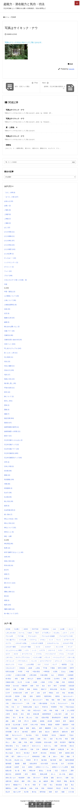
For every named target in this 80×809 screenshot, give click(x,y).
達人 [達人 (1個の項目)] (72, 778)
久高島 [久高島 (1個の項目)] (55, 671)
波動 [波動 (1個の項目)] (38, 739)
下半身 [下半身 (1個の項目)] (45, 668)
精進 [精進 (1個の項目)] (44, 756)
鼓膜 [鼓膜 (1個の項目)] (50, 792)
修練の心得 (9, 318)
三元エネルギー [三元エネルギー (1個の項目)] (11, 668)
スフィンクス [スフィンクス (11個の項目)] (70, 650)
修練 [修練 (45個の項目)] (22, 678)
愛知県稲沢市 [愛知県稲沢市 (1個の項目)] (56, 717)
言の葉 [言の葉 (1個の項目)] (49, 770)
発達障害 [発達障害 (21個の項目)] (8, 749)
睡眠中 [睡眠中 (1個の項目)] (53, 749)
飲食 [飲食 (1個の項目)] (36, 788)
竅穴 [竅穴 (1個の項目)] (13, 756)
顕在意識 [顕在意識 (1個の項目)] (59, 785)
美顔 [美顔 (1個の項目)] (62, 756)
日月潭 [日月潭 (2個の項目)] (25, 724)
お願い (7, 205)
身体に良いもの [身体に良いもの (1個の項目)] (11, 778)
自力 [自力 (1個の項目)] (62, 763)
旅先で (8, 436)
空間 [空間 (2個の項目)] (7, 756)
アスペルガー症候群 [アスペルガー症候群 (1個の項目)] (48, 636)
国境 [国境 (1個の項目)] (31, 696)
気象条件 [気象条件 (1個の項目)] (63, 735)
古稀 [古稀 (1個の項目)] (26, 693)
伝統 (7, 309)
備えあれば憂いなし (11, 326)
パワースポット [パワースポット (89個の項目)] (23, 661)
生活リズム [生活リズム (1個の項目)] (47, 746)
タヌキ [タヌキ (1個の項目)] (16, 654)
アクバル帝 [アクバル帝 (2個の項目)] (9, 636)
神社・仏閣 (7, 536)
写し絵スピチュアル (12, 348)
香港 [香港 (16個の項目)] (42, 788)
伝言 (6, 313)
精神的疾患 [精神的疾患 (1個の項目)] (36, 756)
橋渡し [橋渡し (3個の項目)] (34, 728)
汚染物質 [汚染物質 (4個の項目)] (8, 739)
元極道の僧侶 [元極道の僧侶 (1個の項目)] (10, 682)
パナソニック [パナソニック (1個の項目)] (10, 661)
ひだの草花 (9, 245)
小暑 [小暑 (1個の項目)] (62, 710)
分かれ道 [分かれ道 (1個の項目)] (16, 686)
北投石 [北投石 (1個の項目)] (8, 689)
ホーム (7, 17)
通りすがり (9, 583)
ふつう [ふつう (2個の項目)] (72, 632)
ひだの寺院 (9, 232)
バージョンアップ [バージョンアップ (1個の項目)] (58, 657)
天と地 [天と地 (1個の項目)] (52, 703)
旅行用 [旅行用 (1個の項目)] (8, 724)
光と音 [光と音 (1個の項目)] (20, 682)
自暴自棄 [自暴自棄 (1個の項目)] (8, 767)
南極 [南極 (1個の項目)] (28, 689)
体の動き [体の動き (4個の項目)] (8, 678)
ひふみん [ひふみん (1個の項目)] (57, 632)
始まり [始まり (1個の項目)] (37, 707)
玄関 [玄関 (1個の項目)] (55, 742)
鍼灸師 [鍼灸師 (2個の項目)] (46, 781)
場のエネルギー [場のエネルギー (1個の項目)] (38, 700)
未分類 (8, 471)
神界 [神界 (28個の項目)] (60, 753)
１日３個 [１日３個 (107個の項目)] (71, 792)
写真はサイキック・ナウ (15, 110)
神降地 (8, 145)
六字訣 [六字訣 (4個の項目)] (50, 682)
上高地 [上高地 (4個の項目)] (37, 668)
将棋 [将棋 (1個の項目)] (56, 710)
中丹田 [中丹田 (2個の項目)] (20, 671)
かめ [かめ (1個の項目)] (54, 629)
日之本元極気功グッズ (13, 457)
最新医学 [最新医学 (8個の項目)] (65, 724)
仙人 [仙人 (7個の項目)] (52, 675)
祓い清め (8, 514)
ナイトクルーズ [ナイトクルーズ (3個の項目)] (50, 654)
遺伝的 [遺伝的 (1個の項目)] (16, 781)
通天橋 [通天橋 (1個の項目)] (46, 778)
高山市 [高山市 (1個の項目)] (8, 792)
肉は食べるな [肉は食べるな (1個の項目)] (18, 760)
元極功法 (8, 335)
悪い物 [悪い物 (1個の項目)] (21, 717)
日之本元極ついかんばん (13, 440)
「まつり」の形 (11, 197)
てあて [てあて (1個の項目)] (37, 632)
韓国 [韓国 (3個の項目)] (34, 785)
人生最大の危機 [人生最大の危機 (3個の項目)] (20, 675)
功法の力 (9, 370)
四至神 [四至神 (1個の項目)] (17, 696)
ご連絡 (7, 223)
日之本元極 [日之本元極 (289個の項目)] (16, 724)
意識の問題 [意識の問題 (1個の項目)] (45, 717)
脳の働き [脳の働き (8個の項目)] (44, 760)
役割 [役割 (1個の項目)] (28, 714)
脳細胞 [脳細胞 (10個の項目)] (17, 763)
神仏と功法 (9, 523)
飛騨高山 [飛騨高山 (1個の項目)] (8, 788)
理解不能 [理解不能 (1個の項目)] (71, 742)
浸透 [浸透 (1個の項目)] (72, 739)
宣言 (7, 392)
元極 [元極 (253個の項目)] (64, 678)
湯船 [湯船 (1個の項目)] (19, 742)
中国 (5, 284)
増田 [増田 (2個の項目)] (58, 700)
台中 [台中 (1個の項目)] (32, 693)
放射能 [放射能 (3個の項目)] (42, 721)
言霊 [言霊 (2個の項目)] (56, 770)
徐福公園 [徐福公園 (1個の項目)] (36, 714)
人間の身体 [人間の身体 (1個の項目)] (32, 675)
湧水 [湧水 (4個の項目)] (14, 742)
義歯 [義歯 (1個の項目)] (68, 756)
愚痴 (6, 409)
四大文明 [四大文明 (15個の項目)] (8, 696)
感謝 (6, 414)
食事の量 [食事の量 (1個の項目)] (23, 788)
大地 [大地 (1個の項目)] (7, 703)
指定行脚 (9, 418)
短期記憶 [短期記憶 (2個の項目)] (61, 749)
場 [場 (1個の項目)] (20, 700)
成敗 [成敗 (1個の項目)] (7, 721)
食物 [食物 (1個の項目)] (30, 788)
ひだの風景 (9, 249)
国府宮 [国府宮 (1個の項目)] (38, 696)
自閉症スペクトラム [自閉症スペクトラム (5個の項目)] (42, 767)
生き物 (8, 497)
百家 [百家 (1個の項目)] (31, 749)
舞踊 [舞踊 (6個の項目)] (72, 767)
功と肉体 (8, 357)
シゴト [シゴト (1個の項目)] (26, 650)
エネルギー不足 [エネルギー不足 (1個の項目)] (68, 643)
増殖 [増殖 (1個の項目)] (52, 700)
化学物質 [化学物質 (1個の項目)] (63, 686)
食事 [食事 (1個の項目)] (15, 788)
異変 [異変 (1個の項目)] (55, 746)
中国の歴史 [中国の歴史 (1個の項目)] (36, 671)
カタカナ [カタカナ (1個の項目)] (48, 647)
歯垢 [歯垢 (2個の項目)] (40, 732)
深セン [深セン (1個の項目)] (8, 742)
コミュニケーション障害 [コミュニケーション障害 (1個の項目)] (14, 650)
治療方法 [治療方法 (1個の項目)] (24, 739)
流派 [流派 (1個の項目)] (51, 739)
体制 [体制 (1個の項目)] (16, 678)
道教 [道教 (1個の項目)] (67, 778)
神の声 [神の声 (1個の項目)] (35, 753)
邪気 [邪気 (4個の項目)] (29, 781)
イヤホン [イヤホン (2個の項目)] (43, 640)
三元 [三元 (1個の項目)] (71, 664)
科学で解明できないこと (13, 552)
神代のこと (9, 532)
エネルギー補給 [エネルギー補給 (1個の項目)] (26, 647)
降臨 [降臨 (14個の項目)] (65, 781)
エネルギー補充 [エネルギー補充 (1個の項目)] (11, 647)
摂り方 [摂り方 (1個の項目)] (26, 721)
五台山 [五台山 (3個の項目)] (63, 671)
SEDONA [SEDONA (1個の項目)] (45, 629)
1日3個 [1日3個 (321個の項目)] (8, 629)
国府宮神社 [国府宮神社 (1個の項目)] (48, 696)
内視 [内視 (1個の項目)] (63, 682)
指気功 (8, 422)
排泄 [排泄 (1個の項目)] (19, 721)
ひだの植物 (9, 236)
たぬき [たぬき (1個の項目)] (30, 632)
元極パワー (9, 331)
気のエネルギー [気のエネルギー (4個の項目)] (17, 735)
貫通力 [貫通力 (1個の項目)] (34, 774)
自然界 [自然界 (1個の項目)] (16, 767)
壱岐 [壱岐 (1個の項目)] (64, 700)
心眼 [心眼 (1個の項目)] (66, 714)
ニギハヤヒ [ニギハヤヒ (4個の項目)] (9, 657)
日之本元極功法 (11, 453)
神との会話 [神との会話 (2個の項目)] (9, 753)
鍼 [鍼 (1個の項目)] (40, 781)
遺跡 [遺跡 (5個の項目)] (23, 781)
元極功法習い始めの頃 (13, 339)
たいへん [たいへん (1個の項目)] (21, 632)
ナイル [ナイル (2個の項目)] (61, 654)
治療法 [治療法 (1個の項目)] (32, 739)
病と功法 (8, 501)
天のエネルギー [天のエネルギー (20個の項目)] (63, 703)
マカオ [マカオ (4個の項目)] (20, 664)
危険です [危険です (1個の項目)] (44, 689)
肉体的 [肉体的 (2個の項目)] (28, 760)
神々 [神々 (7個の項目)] (72, 749)
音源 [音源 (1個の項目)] (45, 785)
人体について (10, 300)
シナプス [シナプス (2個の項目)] (42, 650)
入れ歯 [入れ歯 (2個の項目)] (27, 682)
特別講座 (8, 488)
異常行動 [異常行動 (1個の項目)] (63, 746)
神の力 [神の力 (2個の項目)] (18, 753)
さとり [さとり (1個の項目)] (71, 629)
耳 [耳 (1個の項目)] (73, 756)
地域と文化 (9, 379)
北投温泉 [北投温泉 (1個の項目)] (71, 686)
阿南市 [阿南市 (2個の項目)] (59, 781)
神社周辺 (8, 543)
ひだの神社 (9, 240)
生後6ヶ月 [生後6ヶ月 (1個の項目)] (25, 746)
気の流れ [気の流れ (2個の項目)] (29, 735)
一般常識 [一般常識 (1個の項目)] (64, 664)
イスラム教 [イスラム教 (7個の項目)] (22, 640)
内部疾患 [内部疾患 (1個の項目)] (71, 682)
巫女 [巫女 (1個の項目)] (22, 714)
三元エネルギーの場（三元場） (15, 280)
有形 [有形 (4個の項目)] (72, 724)
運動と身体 (9, 591)
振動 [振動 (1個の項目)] (13, 721)
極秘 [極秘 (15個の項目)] (21, 728)
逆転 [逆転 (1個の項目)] (28, 778)
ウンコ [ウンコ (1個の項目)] (58, 640)
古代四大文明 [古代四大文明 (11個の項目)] (17, 693)
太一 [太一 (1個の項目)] (18, 707)
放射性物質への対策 (12, 431)
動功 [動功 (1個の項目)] (55, 686)
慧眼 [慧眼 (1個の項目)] (72, 717)
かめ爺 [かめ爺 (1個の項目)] (62, 629)
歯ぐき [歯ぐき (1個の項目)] (17, 732)
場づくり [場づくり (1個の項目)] (27, 700)
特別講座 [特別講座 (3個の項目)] (38, 742)
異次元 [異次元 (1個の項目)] (72, 746)
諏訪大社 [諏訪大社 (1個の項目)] (8, 774)
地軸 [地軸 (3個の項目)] (15, 700)
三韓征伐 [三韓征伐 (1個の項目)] (22, 668)
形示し (8, 401)
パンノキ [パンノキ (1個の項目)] (34, 661)
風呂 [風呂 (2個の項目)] (66, 785)
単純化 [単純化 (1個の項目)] (35, 689)
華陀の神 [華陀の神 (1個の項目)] (32, 770)
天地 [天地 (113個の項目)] (7, 707)
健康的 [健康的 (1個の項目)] (39, 678)
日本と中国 (9, 466)
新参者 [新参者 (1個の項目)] (57, 721)
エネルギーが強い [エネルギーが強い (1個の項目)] (21, 643)
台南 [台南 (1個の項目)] (38, 693)
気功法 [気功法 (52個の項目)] (54, 735)
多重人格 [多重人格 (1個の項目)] (71, 700)
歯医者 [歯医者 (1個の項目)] (33, 732)
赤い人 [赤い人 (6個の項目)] (53, 774)
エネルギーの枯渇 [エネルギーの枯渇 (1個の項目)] (37, 643)
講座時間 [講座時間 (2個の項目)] (18, 774)
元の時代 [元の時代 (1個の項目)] (57, 678)
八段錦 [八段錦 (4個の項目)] (42, 682)
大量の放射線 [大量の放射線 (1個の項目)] (42, 703)
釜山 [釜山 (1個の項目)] (34, 781)
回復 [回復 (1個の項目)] (24, 696)
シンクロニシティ (11, 262)
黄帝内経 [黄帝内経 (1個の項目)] (43, 792)
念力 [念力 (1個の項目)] (72, 714)
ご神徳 (7, 219)
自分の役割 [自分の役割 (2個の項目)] (44, 763)
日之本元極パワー (11, 449)
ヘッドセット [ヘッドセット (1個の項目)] (69, 661)
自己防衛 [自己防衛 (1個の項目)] (71, 763)
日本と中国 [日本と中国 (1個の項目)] (34, 724)
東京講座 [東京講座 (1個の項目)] (14, 728)
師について (9, 396)
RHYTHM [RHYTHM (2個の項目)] (35, 629)
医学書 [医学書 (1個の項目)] (21, 689)
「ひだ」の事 (9, 192)
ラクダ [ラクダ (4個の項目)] (46, 664)
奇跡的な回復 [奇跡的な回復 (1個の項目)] (27, 707)
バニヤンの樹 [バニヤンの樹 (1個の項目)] (37, 657)
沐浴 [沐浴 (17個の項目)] (16, 739)
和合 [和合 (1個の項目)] (63, 693)
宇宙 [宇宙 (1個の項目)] (61, 707)
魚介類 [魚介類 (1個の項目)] (26, 792)
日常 (6, 462)
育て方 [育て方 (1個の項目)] (36, 760)
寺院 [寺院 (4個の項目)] (29, 710)
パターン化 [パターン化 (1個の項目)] (70, 657)
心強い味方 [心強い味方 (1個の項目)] (58, 714)
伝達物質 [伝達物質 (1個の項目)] (70, 675)
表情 (6, 574)
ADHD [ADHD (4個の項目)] (26, 629)
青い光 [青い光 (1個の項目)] (27, 785)
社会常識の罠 (9, 510)
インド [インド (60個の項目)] (51, 640)
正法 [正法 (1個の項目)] (67, 728)
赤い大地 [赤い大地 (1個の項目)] (62, 774)
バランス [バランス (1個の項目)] (47, 657)
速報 (7, 587)
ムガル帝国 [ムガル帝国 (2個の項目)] (30, 664)
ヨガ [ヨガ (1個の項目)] (39, 664)
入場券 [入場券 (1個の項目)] (35, 682)
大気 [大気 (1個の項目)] (27, 703)
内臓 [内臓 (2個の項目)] (57, 682)
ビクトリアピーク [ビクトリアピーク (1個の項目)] (46, 661)
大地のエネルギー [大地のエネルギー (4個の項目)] (17, 703)
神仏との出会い (10, 519)
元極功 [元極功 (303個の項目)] (71, 678)
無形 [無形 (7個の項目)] (31, 742)
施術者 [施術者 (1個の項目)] (71, 721)
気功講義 (9, 479)
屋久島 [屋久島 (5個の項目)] (15, 714)
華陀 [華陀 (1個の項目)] (24, 770)
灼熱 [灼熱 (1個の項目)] (25, 742)
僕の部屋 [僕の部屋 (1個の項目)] (47, 678)
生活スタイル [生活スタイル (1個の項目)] (36, 746)
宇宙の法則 (9, 388)
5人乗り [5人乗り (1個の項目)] (16, 629)
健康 (6, 322)
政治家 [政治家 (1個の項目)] (50, 721)
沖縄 (7, 484)
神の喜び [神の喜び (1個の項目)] (27, 753)
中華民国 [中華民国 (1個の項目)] (46, 671)
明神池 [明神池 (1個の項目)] (43, 724)
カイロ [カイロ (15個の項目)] (38, 647)
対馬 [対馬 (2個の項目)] (45, 710)
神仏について (10, 527)
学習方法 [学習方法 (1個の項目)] (45, 707)
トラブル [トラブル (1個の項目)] (39, 654)
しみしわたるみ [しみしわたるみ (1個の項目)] (11, 632)
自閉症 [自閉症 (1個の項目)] (30, 767)
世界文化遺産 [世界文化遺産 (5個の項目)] (10, 671)
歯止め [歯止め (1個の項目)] (47, 732)
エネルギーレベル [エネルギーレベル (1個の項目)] (53, 643)
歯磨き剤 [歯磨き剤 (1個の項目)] (56, 732)
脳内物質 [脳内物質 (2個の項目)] (8, 763)
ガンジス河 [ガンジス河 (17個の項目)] (59, 647)
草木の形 (8, 565)
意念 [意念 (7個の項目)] (36, 717)
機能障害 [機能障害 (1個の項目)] (48, 728)
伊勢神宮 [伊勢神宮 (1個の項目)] (61, 675)
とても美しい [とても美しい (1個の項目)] (46, 632)
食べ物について (11, 613)
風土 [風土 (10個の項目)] (72, 785)
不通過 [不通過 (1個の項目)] (52, 668)
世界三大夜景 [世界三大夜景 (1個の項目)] (62, 668)
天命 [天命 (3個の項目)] (72, 703)
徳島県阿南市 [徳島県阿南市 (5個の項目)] (46, 714)
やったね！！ (10, 258)
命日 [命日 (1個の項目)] (57, 693)
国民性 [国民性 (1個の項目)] (57, 696)
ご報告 (7, 210)
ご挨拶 (7, 214)
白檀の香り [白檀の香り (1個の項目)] (23, 749)
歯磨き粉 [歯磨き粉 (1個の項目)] (65, 732)
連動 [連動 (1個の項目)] (52, 778)
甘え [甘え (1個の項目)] (17, 746)
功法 (7, 361)
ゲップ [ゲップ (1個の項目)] (70, 647)
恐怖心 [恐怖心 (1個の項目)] (8, 717)
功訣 (7, 374)
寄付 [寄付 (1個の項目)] (23, 710)
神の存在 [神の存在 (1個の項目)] (43, 753)
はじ (7, 227)
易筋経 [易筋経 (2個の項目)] (50, 724)
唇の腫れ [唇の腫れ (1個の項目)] (71, 693)
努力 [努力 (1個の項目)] (37, 686)
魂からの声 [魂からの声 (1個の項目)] (17, 792)
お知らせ (8, 201)
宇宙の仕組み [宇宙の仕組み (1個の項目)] (70, 707)
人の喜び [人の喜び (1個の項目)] (8, 675)
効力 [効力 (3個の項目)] (49, 686)
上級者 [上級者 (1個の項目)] (30, 668)
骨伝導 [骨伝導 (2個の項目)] (66, 788)
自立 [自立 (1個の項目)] (23, 767)
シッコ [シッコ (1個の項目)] (34, 650)
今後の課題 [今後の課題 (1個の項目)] (44, 675)
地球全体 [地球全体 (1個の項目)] (8, 700)
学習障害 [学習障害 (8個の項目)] (54, 707)
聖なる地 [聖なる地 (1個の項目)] (8, 760)
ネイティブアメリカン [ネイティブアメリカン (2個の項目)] (23, 657)
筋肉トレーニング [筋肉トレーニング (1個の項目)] (23, 756)
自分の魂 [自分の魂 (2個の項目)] (54, 763)
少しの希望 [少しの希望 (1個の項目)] (70, 710)
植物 (7, 475)
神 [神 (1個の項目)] (67, 749)
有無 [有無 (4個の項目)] (7, 728)
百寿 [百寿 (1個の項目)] (37, 749)
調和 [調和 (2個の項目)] (72, 770)
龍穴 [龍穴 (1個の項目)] (56, 792)
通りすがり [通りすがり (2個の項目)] (37, 778)
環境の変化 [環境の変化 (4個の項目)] (9, 746)
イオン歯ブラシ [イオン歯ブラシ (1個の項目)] (11, 640)
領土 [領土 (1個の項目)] (51, 785)
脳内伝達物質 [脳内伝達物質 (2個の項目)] (69, 760)
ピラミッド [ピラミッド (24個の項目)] (58, 661)
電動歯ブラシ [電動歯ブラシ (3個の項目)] (17, 785)
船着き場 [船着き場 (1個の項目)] (8, 770)
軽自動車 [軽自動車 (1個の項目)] (21, 778)
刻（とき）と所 (10, 353)
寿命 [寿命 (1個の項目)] (50, 710)
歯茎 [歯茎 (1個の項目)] (72, 732)
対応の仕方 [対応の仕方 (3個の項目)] (37, 710)
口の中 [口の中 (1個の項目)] (8, 693)
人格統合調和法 (10, 304)
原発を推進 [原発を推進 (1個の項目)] (53, 689)
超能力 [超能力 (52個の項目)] (71, 774)
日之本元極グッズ (11, 444)
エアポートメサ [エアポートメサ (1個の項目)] (69, 640)
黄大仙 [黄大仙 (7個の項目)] (34, 792)
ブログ (8, 275)
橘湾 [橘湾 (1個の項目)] (40, 728)
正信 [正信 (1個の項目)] (55, 728)
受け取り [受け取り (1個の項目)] (63, 689)
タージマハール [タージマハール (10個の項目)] (27, 654)
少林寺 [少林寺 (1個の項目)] (8, 714)
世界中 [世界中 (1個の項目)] (72, 668)
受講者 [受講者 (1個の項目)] (72, 689)
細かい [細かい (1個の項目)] (55, 756)
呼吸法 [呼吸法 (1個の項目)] (51, 693)
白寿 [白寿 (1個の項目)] (15, 749)
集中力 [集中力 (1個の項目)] (8, 785)
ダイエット (9, 267)
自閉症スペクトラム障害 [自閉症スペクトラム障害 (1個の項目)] (60, 767)
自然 (7, 557)
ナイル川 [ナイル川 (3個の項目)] (70, 654)
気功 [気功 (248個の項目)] (37, 735)
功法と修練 (9, 366)
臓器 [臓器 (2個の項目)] (24, 763)
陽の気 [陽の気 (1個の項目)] (72, 781)
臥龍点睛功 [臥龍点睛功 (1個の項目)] (33, 763)
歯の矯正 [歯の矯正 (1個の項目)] (25, 732)
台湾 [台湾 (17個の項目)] (44, 693)
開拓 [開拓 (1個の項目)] (52, 781)
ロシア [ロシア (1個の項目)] (54, 664)
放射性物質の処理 (11, 427)
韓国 (6, 600)
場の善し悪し (10, 383)
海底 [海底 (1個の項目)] (66, 739)
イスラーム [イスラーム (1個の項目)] (33, 640)
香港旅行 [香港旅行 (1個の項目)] (50, 788)
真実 (6, 506)
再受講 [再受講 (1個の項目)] (8, 686)
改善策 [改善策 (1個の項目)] (34, 721)
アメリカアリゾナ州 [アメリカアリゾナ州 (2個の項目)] (65, 636)
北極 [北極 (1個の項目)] (14, 689)
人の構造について (11, 296)
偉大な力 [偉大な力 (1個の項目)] (30, 678)
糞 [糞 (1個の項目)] (49, 756)
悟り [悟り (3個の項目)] (14, 717)
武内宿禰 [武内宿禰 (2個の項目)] (8, 732)
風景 (14, 17)
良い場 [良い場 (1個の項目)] (17, 770)
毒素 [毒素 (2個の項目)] (7, 735)
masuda (71, 69)
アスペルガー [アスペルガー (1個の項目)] (32, 636)
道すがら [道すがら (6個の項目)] (59, 778)
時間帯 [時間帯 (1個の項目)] (57, 724)
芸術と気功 (9, 561)
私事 (7, 548)
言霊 (6, 578)
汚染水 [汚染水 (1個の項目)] (71, 735)
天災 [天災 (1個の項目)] (12, 707)
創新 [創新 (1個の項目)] (31, 686)
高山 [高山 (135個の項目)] (72, 788)
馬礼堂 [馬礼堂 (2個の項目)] (58, 788)
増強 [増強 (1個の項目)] (47, 700)
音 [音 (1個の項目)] (39, 785)
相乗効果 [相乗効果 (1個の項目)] (45, 749)
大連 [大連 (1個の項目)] (33, 703)
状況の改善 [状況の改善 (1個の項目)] (47, 742)
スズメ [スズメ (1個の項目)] (60, 650)
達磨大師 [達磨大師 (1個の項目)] (8, 781)
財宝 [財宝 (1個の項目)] (26, 774)
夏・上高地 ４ (12, 127)
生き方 (8, 492)
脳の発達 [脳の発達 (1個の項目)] (53, 760)
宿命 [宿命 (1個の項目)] (17, 710)
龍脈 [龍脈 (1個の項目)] (63, 792)
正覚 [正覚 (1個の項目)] (72, 728)
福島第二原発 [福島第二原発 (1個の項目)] (69, 753)
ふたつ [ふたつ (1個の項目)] (65, 632)
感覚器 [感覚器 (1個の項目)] (66, 717)
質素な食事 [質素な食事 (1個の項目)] (43, 774)
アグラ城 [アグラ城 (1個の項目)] (20, 636)
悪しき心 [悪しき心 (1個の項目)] (29, 717)
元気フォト (9, 344)
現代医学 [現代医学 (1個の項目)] (63, 742)
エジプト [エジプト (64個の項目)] (8, 643)
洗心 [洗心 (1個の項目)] (45, 739)
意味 (6, 405)
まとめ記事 (9, 254)
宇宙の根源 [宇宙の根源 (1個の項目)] (9, 710)
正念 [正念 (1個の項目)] (61, 728)
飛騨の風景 (9, 609)
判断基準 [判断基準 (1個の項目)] (24, 686)
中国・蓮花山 (9, 291)
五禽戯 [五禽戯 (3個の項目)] (71, 671)
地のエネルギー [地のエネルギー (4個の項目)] (68, 696)
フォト (8, 271)
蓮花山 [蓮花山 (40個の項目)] (41, 770)
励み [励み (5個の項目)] (43, 686)
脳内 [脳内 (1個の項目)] (60, 760)
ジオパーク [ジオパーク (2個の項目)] (51, 650)
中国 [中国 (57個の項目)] (27, 671)
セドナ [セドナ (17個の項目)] (8, 654)
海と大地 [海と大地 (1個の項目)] (59, 739)
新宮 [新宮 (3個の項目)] (64, 721)
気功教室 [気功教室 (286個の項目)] (45, 735)
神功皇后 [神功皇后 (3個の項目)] (53, 753)
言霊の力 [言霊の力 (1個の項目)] (64, 770)
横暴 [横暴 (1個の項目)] (27, 728)
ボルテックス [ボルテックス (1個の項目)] (10, 664)
